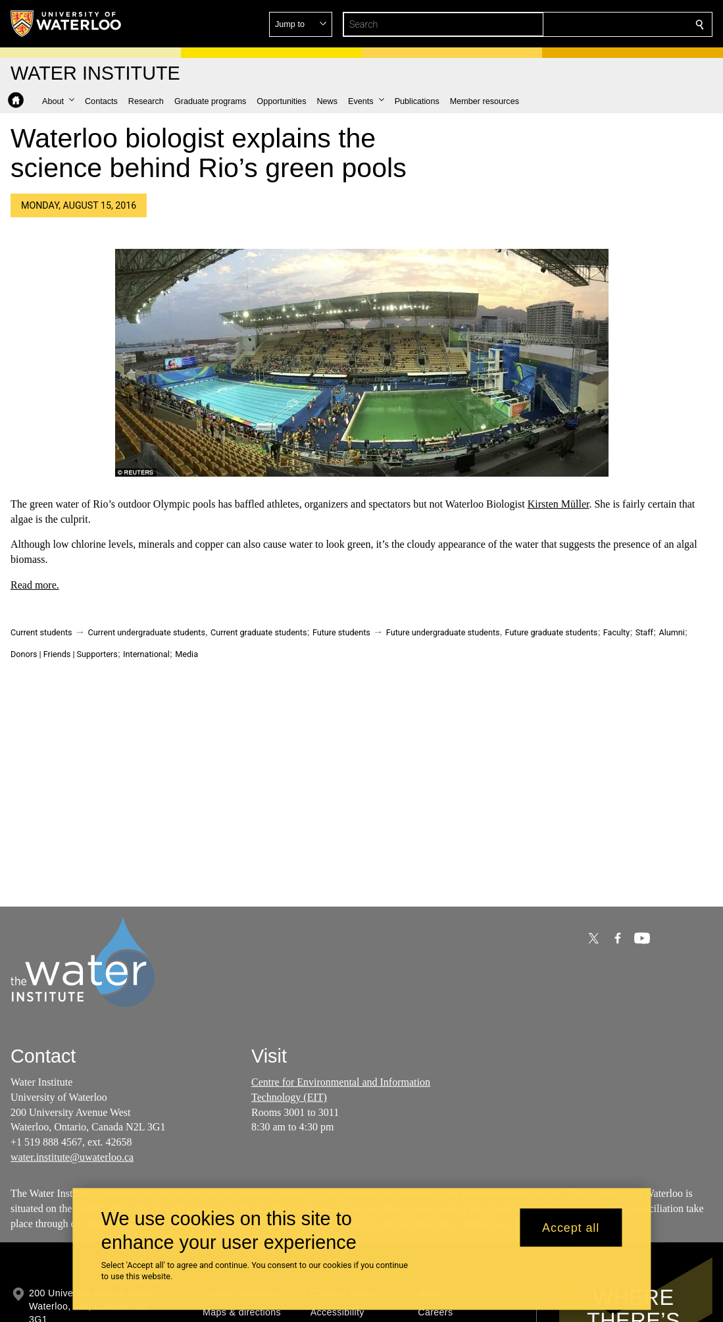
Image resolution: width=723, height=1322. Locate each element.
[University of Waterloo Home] (66, 24)
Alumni (671, 632)
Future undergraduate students (443, 632)
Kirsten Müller (558, 504)
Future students (341, 632)
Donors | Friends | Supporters (64, 654)
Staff (644, 632)
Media (186, 654)
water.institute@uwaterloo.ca (72, 1157)
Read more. (35, 585)
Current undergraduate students (146, 632)
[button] (605, 24)
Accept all (570, 1227)
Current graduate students (259, 632)
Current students (41, 632)
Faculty (616, 632)
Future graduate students (551, 632)
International (146, 654)
